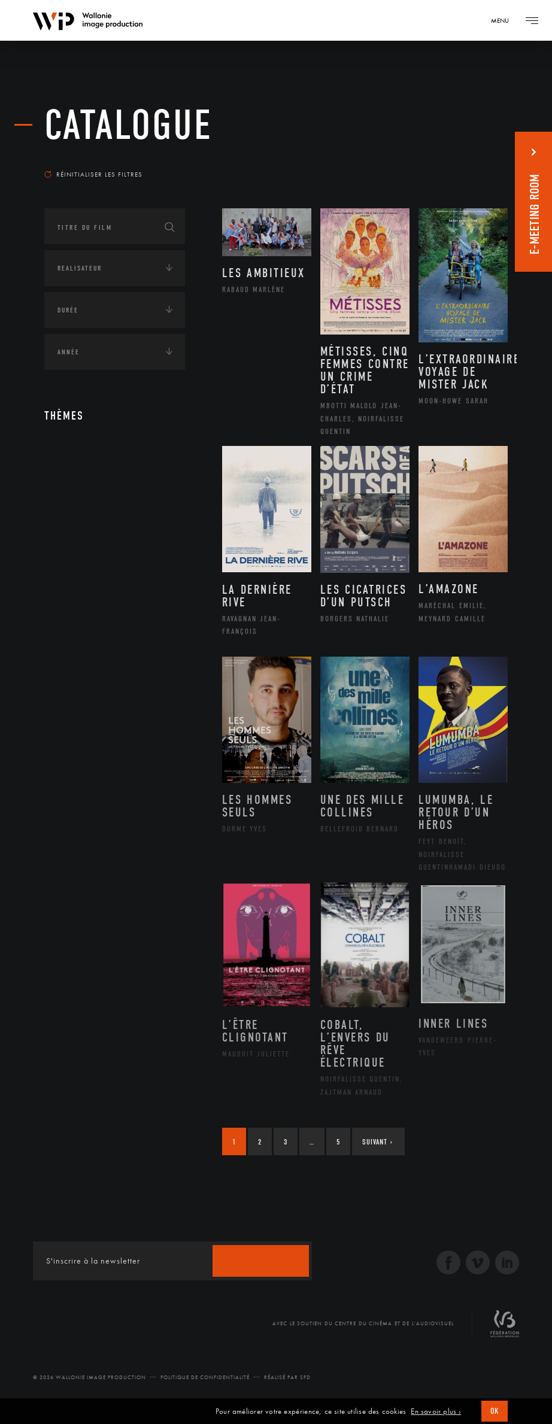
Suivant (377, 1141)
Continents (77, 493)
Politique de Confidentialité (205, 1377)
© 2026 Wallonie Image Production (89, 1377)
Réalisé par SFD (287, 1377)
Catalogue (128, 125)
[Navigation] (504, 20)
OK (494, 1411)
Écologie (73, 530)
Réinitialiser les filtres (93, 174)
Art (62, 456)
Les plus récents (466, 158)
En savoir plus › (436, 1411)
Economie (74, 567)
